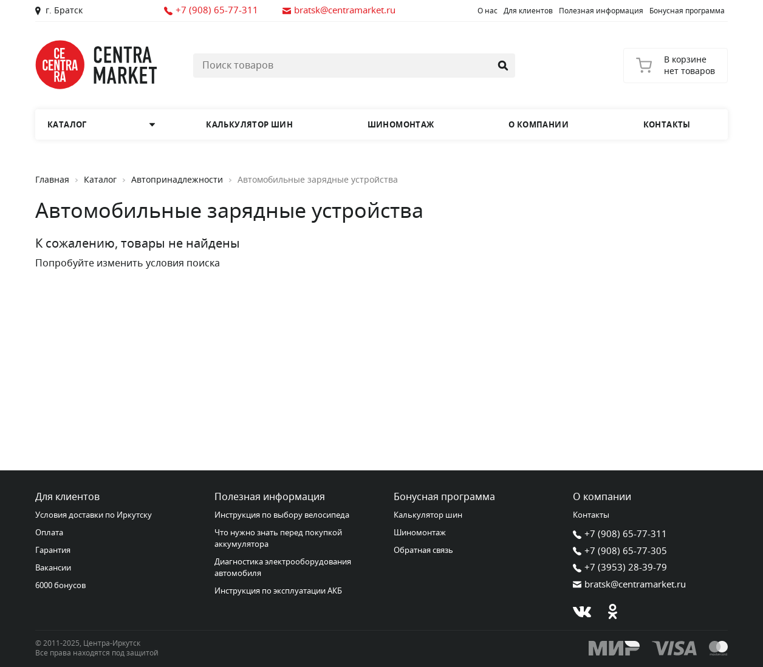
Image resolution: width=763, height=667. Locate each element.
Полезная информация (601, 10)
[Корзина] (675, 65)
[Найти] (503, 65)
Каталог (100, 180)
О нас (487, 10)
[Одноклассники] (612, 612)
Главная (52, 180)
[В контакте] (582, 612)
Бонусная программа (687, 10)
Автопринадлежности (177, 180)
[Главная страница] (96, 64)
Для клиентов (528, 10)
